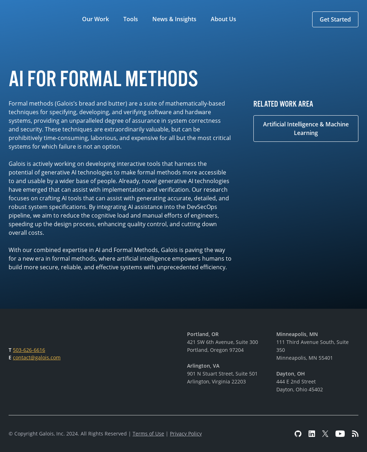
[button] (97, 19)
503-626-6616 (29, 349)
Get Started (335, 19)
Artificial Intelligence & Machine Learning (306, 128)
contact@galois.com (37, 357)
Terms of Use (148, 433)
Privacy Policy (186, 433)
